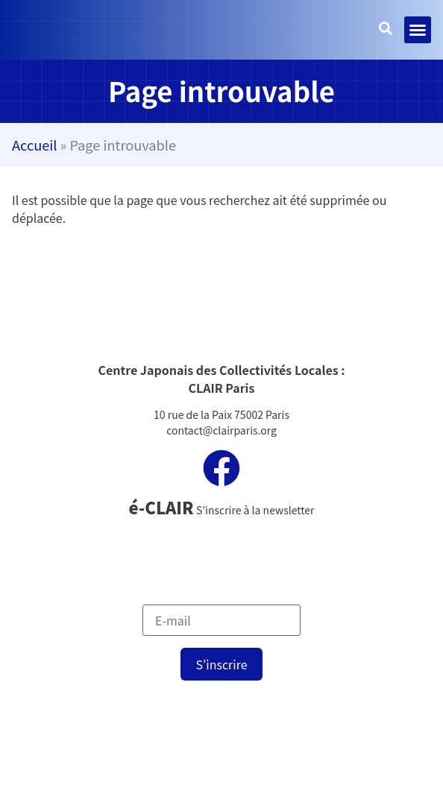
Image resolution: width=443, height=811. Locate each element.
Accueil (34, 144)
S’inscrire (221, 664)
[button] (417, 29)
